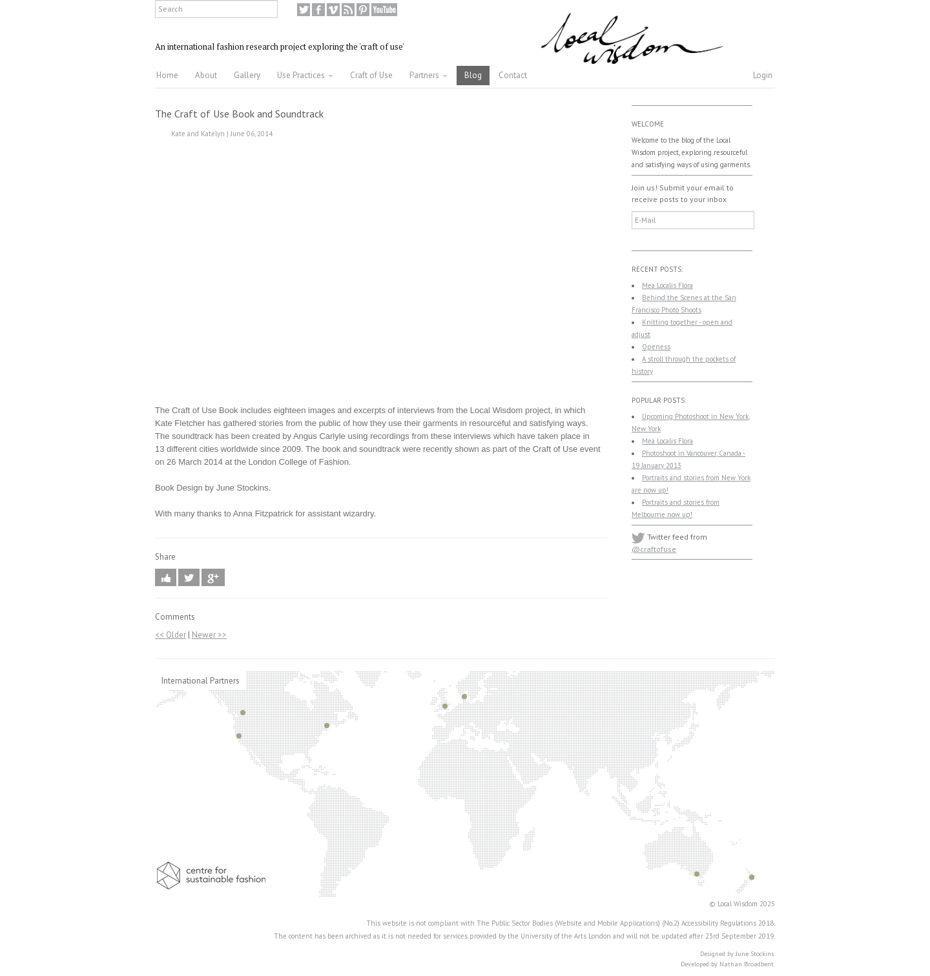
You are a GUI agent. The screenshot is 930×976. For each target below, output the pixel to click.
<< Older (170, 634)
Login (762, 75)
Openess (656, 346)
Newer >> (209, 634)
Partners (428, 75)
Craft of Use (371, 75)
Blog (473, 75)
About (206, 75)
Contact (513, 75)
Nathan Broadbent (746, 964)
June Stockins (755, 954)
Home (167, 75)
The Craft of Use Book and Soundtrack (239, 113)
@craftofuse (654, 549)
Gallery (247, 75)
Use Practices (305, 75)
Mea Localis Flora (667, 285)
